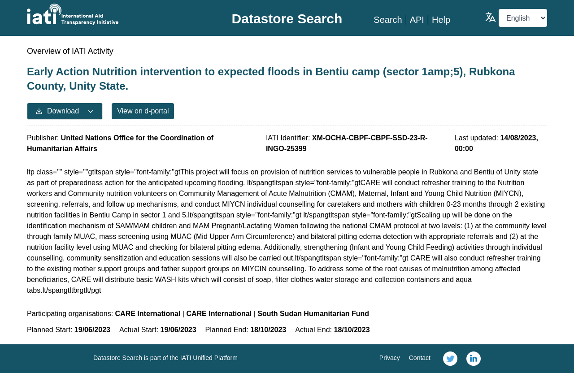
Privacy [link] (389, 357)
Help (441, 20)
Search (388, 20)
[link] (450, 358)
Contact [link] (419, 357)
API (417, 20)
